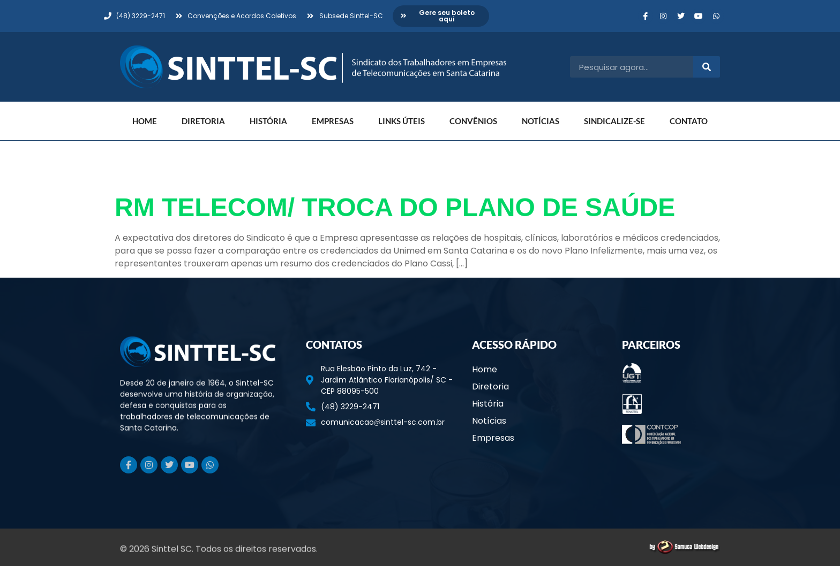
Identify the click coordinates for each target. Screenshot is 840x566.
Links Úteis (401, 121)
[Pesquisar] (706, 67)
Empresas (333, 121)
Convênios (473, 121)
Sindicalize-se (614, 121)
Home (144, 121)
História (268, 121)
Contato (689, 121)
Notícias (540, 121)
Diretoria (203, 121)
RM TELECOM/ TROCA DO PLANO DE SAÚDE (395, 207)
